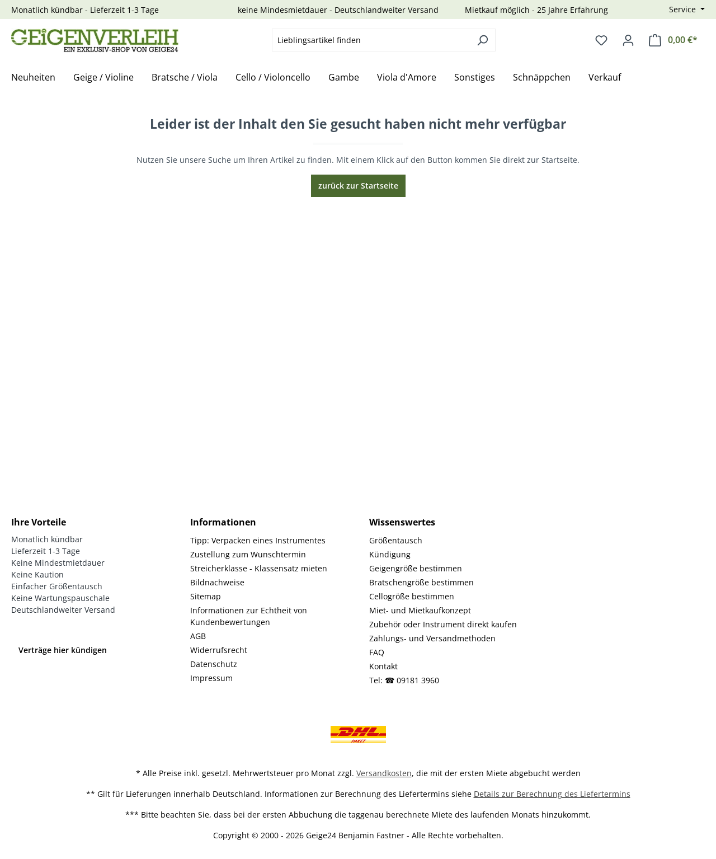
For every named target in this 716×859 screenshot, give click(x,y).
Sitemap (205, 596)
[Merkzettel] (601, 40)
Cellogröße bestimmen (411, 596)
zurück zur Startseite (358, 185)
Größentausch (395, 540)
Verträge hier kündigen (62, 650)
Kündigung (390, 554)
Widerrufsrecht (218, 650)
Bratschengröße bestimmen (421, 582)
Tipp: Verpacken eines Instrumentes (258, 540)
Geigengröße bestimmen (415, 568)
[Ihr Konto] (628, 40)
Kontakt (383, 666)
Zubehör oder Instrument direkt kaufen (443, 624)
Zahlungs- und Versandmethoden (432, 638)
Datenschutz (213, 664)
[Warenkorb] (673, 40)
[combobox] (371, 40)
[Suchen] (482, 40)
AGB (198, 636)
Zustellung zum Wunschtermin (248, 554)
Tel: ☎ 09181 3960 (404, 680)
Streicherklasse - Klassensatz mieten (258, 568)
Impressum (211, 678)
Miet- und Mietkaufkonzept (420, 610)
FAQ (376, 652)
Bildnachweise (217, 582)
